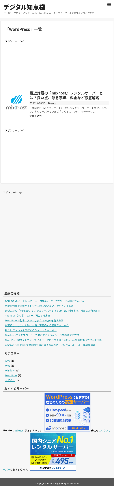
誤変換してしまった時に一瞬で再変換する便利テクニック (37, 325)
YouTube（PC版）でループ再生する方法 (27, 315)
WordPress (11, 375)
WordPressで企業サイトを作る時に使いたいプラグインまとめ (39, 305)
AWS (7, 360)
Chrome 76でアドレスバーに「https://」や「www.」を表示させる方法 (44, 301)
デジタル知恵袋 (24, 6)
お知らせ (10, 380)
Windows (10, 370)
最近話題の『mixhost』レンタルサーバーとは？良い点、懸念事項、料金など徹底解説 (66, 95)
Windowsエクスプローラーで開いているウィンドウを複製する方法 (42, 335)
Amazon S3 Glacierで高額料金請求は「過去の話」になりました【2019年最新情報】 (51, 345)
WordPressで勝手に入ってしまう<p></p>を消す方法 (34, 320)
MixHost (19, 430)
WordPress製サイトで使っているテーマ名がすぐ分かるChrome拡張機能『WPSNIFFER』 (54, 340)
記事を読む (36, 116)
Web (53, 103)
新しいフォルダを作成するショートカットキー (31, 330)
